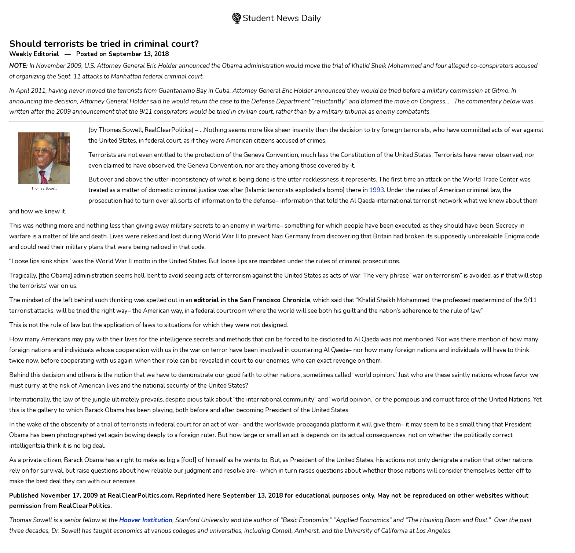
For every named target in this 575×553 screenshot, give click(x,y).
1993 (376, 190)
